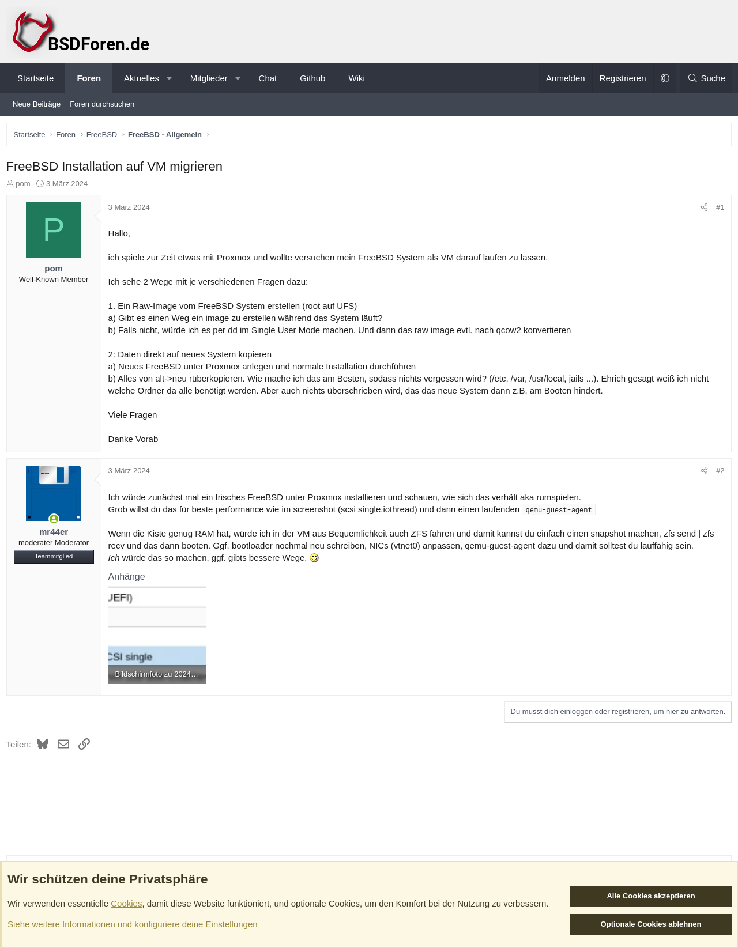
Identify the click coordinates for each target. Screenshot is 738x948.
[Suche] (706, 78)
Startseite (35, 78)
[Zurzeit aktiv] (56, 521)
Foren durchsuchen (102, 104)
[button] (169, 78)
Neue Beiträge (37, 104)
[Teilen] (702, 210)
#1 (718, 210)
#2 (718, 473)
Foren (89, 78)
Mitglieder (209, 78)
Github (312, 78)
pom (25, 186)
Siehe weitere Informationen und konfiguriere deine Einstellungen (132, 924)
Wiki (356, 78)
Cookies (126, 903)
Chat (268, 78)
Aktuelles (141, 78)
